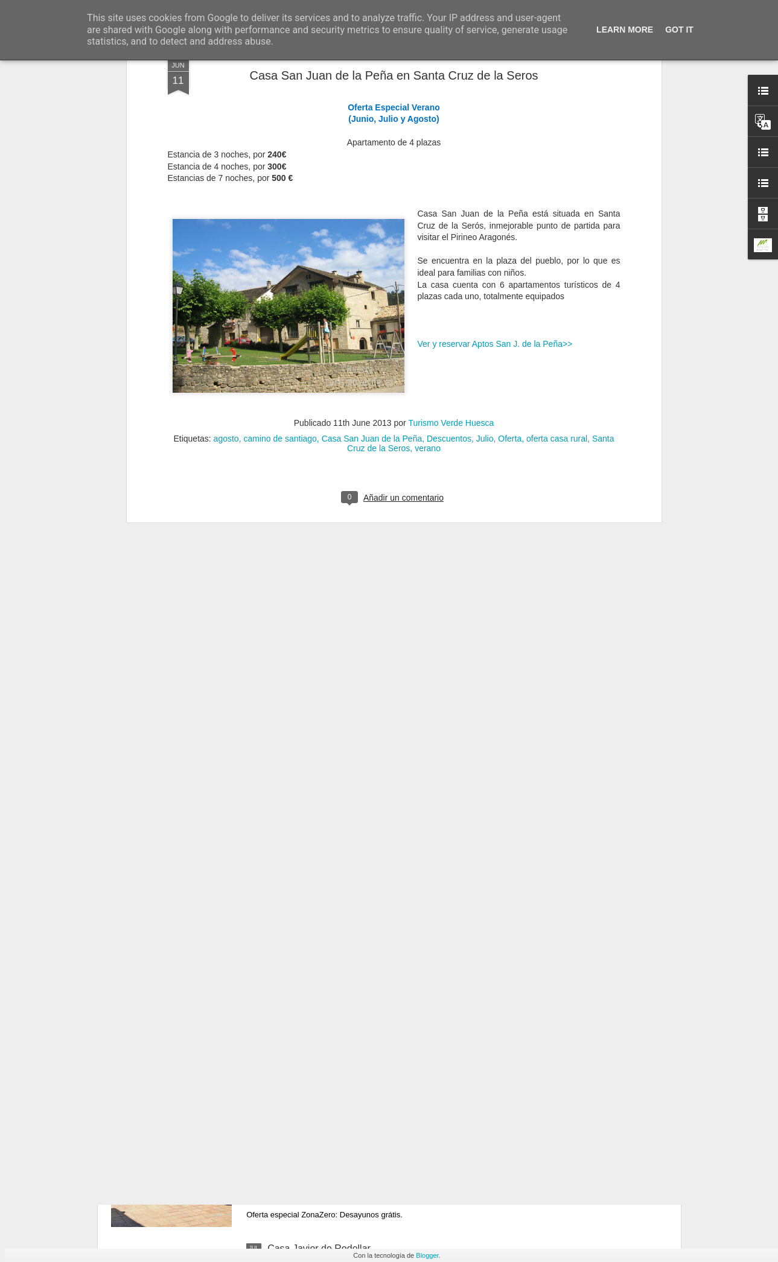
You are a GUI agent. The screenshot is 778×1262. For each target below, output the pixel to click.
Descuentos (449, 236)
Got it (679, 29)
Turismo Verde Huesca (451, 221)
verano (428, 246)
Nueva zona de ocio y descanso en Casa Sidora (370, 1111)
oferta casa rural (556, 236)
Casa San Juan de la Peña (372, 236)
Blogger (427, 1255)
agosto (226, 236)
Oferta (509, 236)
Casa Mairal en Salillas (316, 974)
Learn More (624, 29)
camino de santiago (279, 236)
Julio (485, 236)
